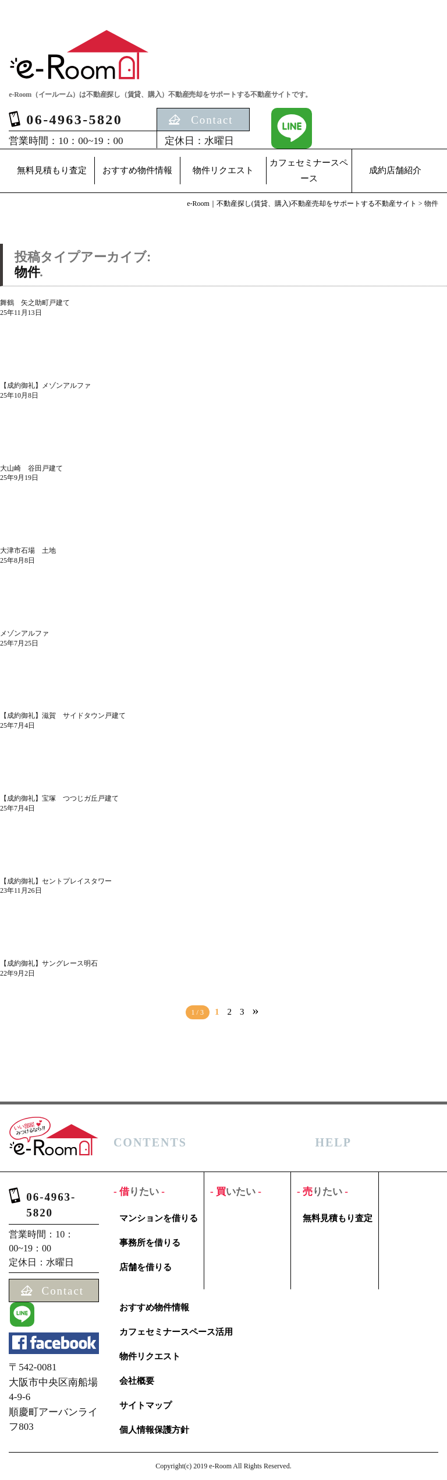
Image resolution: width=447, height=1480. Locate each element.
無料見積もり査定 (52, 170)
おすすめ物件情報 (137, 170)
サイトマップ (145, 1405)
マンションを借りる (158, 1218)
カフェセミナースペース (308, 170)
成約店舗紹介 (395, 170)
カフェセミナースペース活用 (176, 1332)
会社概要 (136, 1381)
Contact (212, 120)
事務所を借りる (149, 1242)
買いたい (236, 1191)
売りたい (322, 1191)
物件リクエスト (223, 170)
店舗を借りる (145, 1267)
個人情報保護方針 (154, 1430)
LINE (291, 128)
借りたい (139, 1191)
